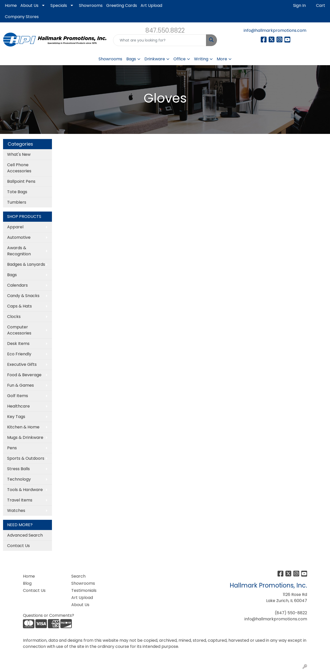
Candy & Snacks (23, 296)
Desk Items (18, 343)
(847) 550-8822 (291, 613)
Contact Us (18, 546)
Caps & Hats (19, 306)
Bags (131, 59)
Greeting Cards (121, 5)
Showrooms (91, 5)
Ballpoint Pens (21, 181)
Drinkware (154, 59)
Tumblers (16, 202)
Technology (19, 479)
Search (78, 576)
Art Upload (151, 5)
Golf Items (17, 396)
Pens (12, 448)
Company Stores (22, 17)
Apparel (15, 227)
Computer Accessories (19, 330)
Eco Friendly (19, 354)
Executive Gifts (22, 364)
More (222, 59)
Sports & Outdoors (25, 458)
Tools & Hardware (25, 490)
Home (11, 5)
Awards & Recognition (19, 251)
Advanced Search (25, 535)
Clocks (14, 316)
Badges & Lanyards (26, 264)
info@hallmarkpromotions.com (275, 30)
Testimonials (84, 590)
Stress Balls (18, 469)
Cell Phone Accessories (19, 168)
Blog (27, 583)
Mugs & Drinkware (25, 437)
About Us (29, 5)
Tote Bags (17, 192)
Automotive (19, 237)
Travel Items (19, 500)
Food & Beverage (24, 375)
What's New (19, 154)
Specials (58, 5)
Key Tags (16, 417)
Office (179, 59)
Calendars (17, 285)
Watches (16, 510)
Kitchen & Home (23, 427)
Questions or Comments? (48, 615)
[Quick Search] (159, 40)
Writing (201, 59)
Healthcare (18, 406)
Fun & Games (20, 385)
